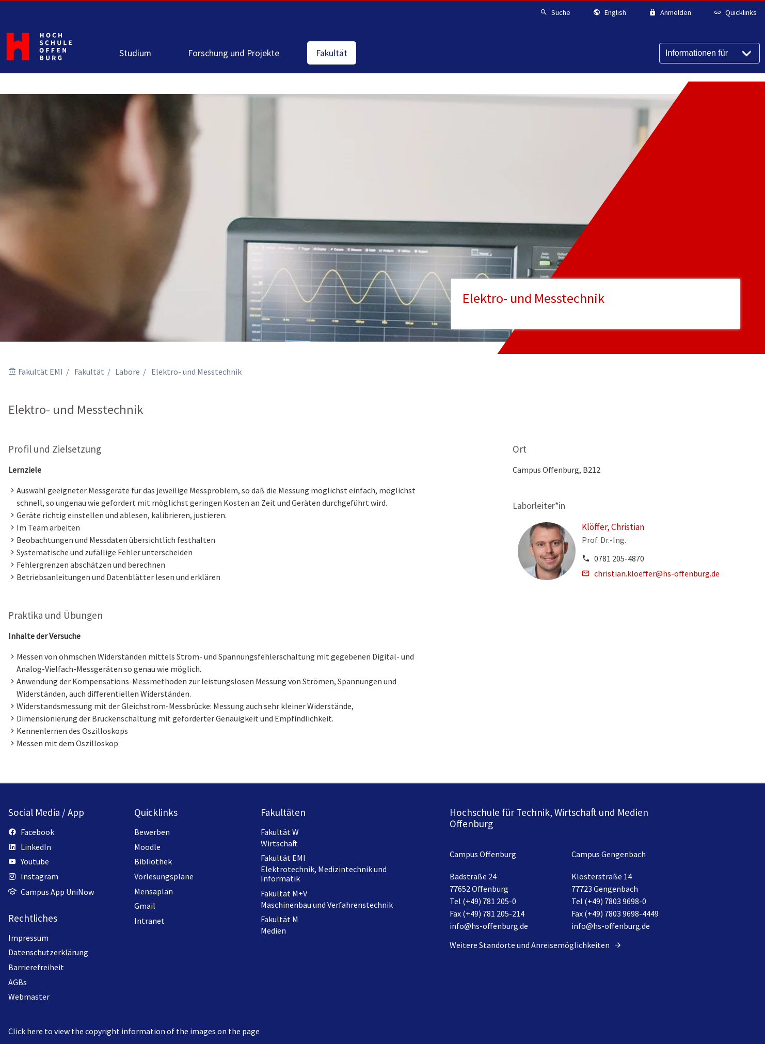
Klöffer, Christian (613, 527)
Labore (127, 371)
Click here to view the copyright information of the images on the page (134, 1031)
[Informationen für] (709, 53)
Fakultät (89, 371)
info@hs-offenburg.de (489, 926)
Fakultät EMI (40, 371)
